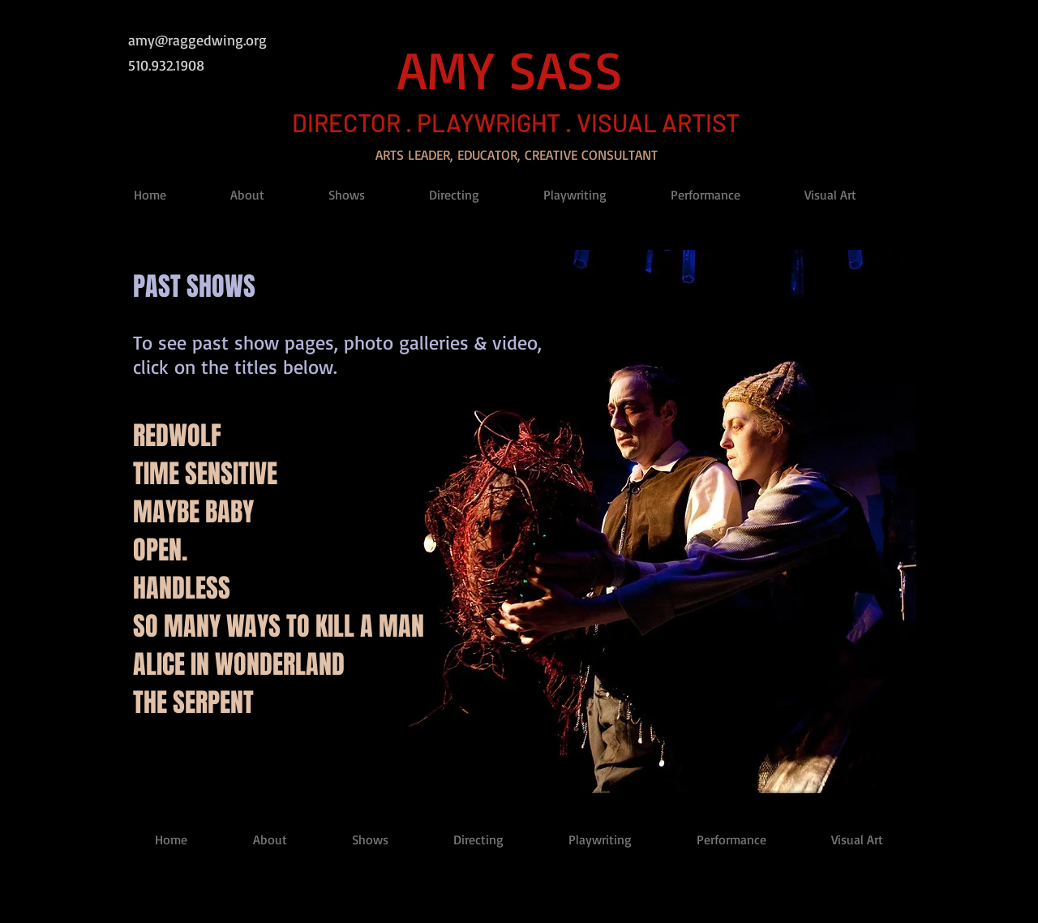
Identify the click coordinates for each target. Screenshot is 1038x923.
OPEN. (160, 550)
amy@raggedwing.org (197, 40)
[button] (267, 194)
